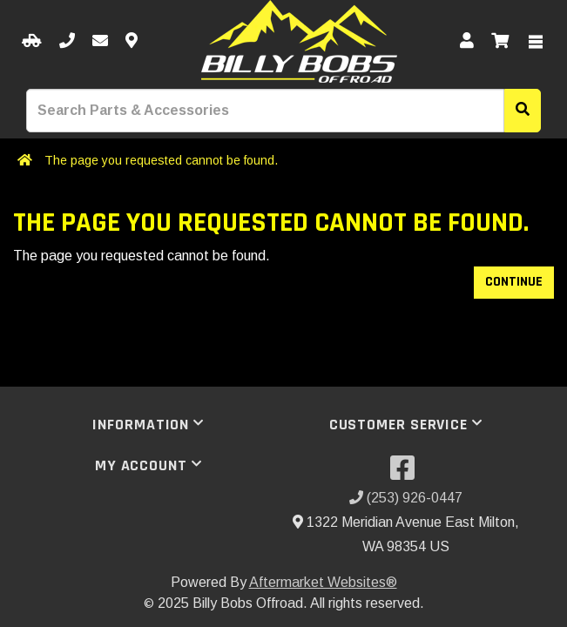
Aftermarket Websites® (323, 582)
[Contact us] (131, 41)
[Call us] (67, 41)
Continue (514, 282)
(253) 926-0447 (405, 497)
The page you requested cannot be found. (161, 160)
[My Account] (466, 41)
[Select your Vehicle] (31, 41)
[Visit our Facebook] (406, 473)
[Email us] (100, 41)
